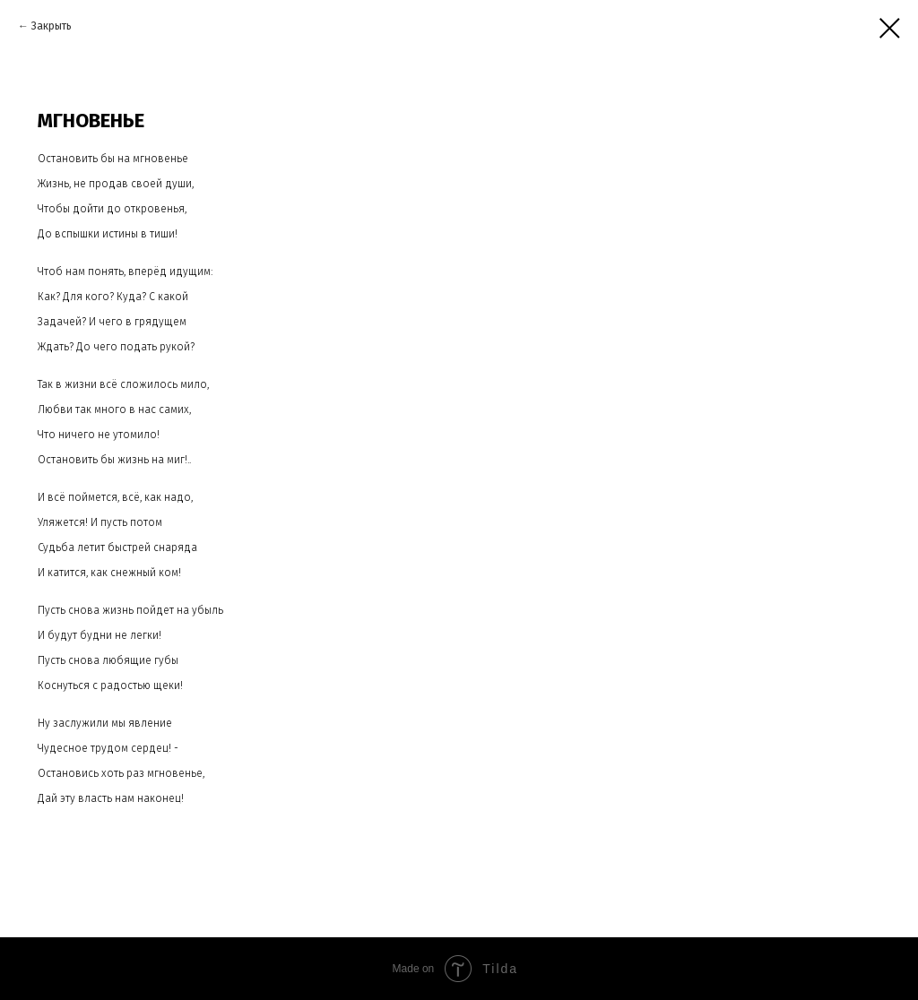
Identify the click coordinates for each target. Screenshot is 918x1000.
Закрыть (51, 26)
